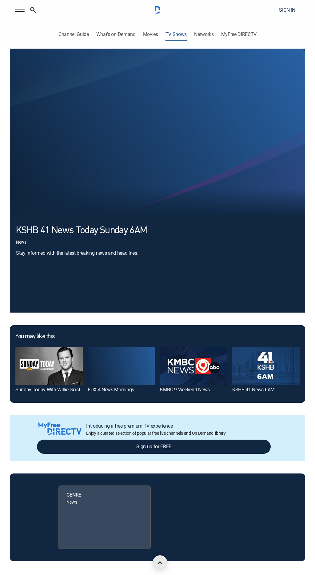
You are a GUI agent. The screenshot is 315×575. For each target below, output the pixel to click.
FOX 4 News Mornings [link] (111, 389)
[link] (49, 366)
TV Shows (176, 34)
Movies (150, 34)
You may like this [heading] (34, 336)
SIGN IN (287, 9)
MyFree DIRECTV (239, 34)
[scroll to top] (160, 562)
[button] (20, 10)
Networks (203, 34)
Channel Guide (73, 34)
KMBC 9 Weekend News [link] (185, 389)
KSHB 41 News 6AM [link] (253, 389)
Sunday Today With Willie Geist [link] (47, 389)
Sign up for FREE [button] (153, 446)
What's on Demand (116, 34)
